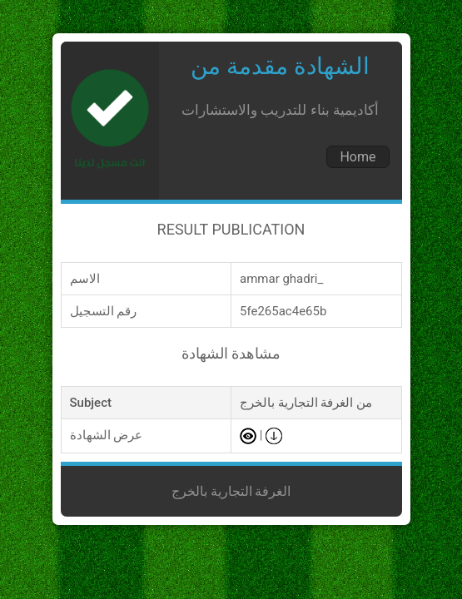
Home (357, 157)
